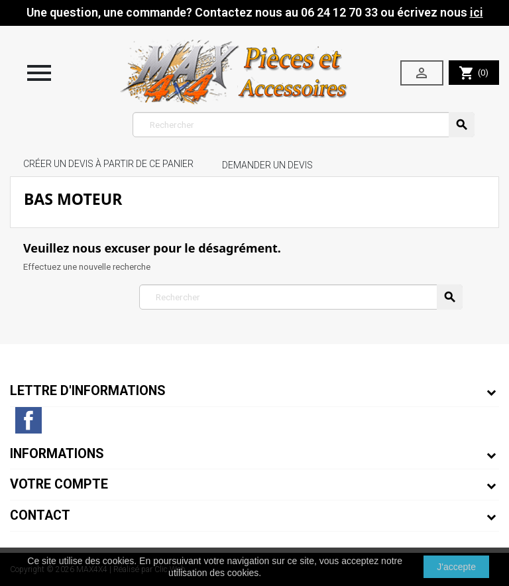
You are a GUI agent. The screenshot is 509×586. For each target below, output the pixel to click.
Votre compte (59, 484)
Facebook (28, 420)
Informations (57, 453)
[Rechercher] (304, 124)
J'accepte (456, 566)
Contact (40, 515)
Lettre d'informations (88, 390)
